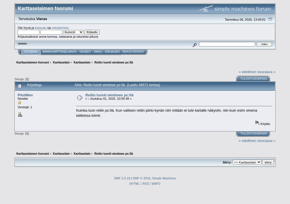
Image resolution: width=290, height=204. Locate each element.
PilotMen (25, 95)
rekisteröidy (60, 27)
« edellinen (247, 72)
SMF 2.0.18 (122, 178)
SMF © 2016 (141, 178)
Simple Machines (164, 178)
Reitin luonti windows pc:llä (109, 95)
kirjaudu (41, 27)
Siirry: (227, 162)
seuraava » (266, 72)
